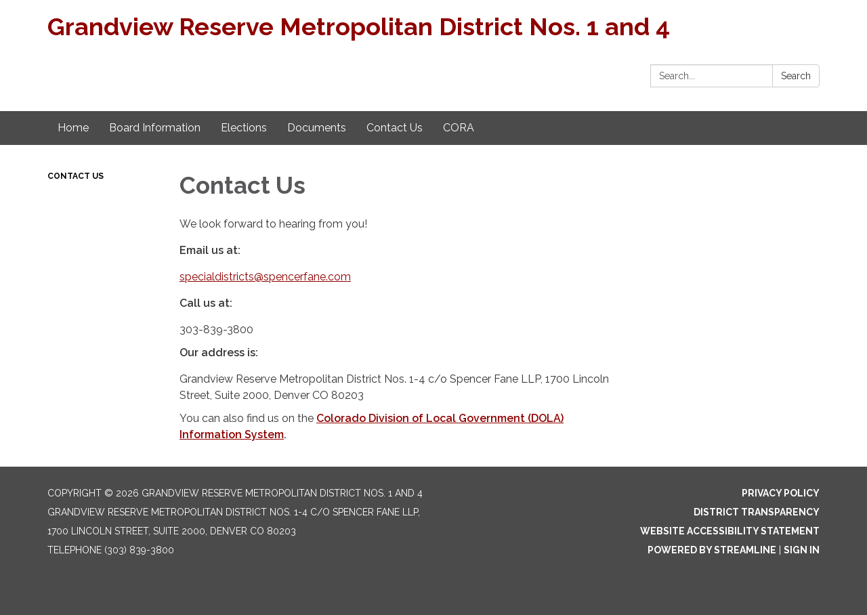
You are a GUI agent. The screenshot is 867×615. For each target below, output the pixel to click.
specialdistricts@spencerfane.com (265, 276)
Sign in (802, 550)
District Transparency (757, 512)
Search (796, 75)
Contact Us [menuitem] (394, 127)
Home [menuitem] (73, 127)
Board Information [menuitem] (154, 127)
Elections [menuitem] (244, 127)
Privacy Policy (781, 493)
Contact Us (75, 176)
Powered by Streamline (712, 550)
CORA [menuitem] (458, 127)
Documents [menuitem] (316, 127)
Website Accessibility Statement (730, 531)
